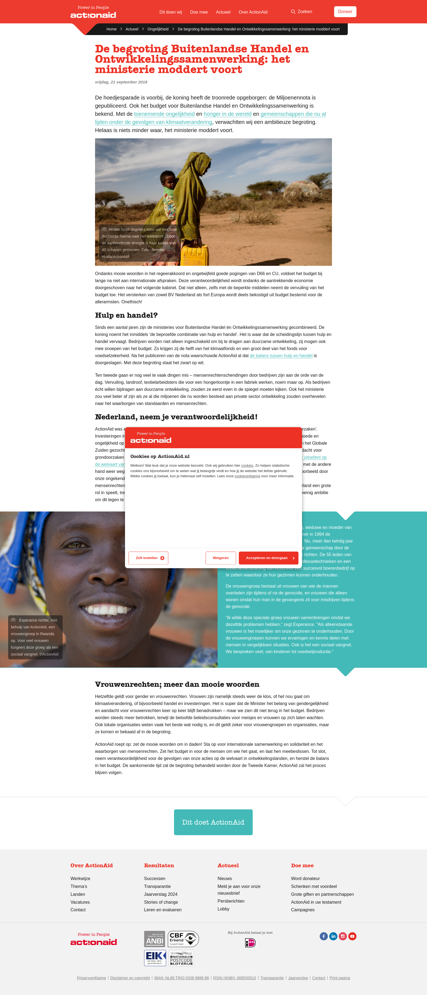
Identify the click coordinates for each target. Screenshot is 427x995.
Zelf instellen (150, 558)
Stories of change (161, 902)
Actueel (223, 12)
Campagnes (303, 909)
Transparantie (157, 886)
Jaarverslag (298, 978)
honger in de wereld (228, 114)
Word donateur (305, 878)
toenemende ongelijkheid (164, 114)
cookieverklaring (247, 476)
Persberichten (231, 901)
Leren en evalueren (163, 909)
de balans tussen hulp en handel (281, 355)
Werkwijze (80, 878)
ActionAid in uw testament (316, 902)
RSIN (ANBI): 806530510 (234, 978)
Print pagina (340, 978)
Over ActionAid (253, 12)
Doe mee (199, 12)
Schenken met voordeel (314, 886)
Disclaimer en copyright (130, 978)
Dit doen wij (171, 12)
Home (111, 29)
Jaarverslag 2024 (161, 894)
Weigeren (221, 558)
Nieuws (225, 878)
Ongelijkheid (158, 29)
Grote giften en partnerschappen (322, 894)
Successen (154, 878)
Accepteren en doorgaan (270, 558)
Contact (78, 909)
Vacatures (80, 902)
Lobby (224, 909)
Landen (78, 894)
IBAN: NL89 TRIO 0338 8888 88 (181, 978)
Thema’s (79, 886)
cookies (247, 466)
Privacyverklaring (91, 978)
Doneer (345, 11)
